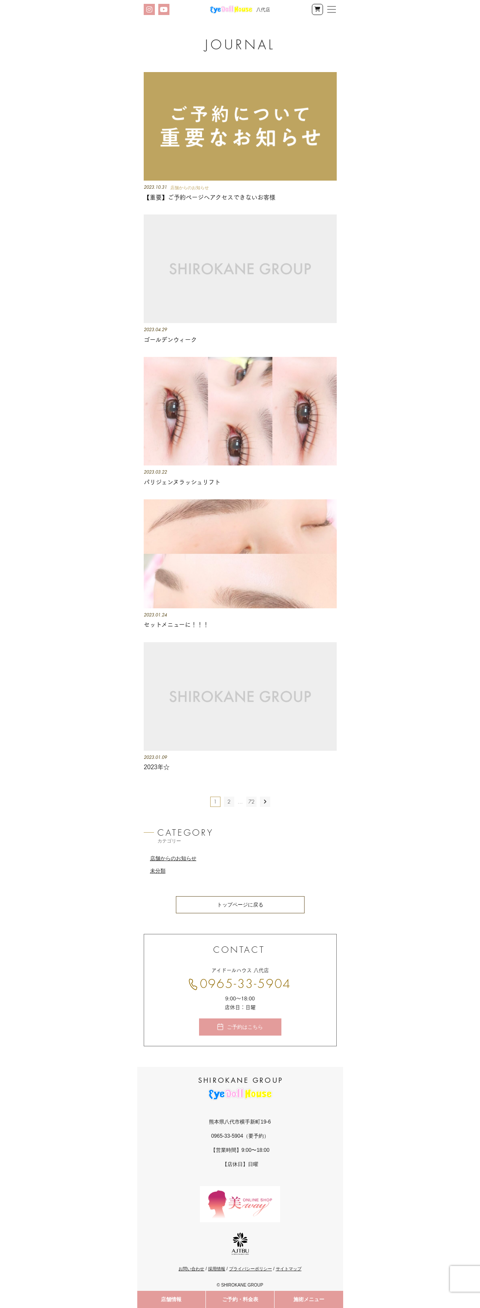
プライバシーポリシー (250, 1268)
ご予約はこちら (245, 1027)
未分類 (158, 871)
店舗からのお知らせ (173, 858)
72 (251, 801)
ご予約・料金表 (240, 1299)
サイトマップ (289, 1268)
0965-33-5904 (246, 984)
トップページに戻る (240, 905)
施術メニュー (308, 1299)
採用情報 (216, 1268)
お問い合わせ (191, 1268)
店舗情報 (171, 1299)
